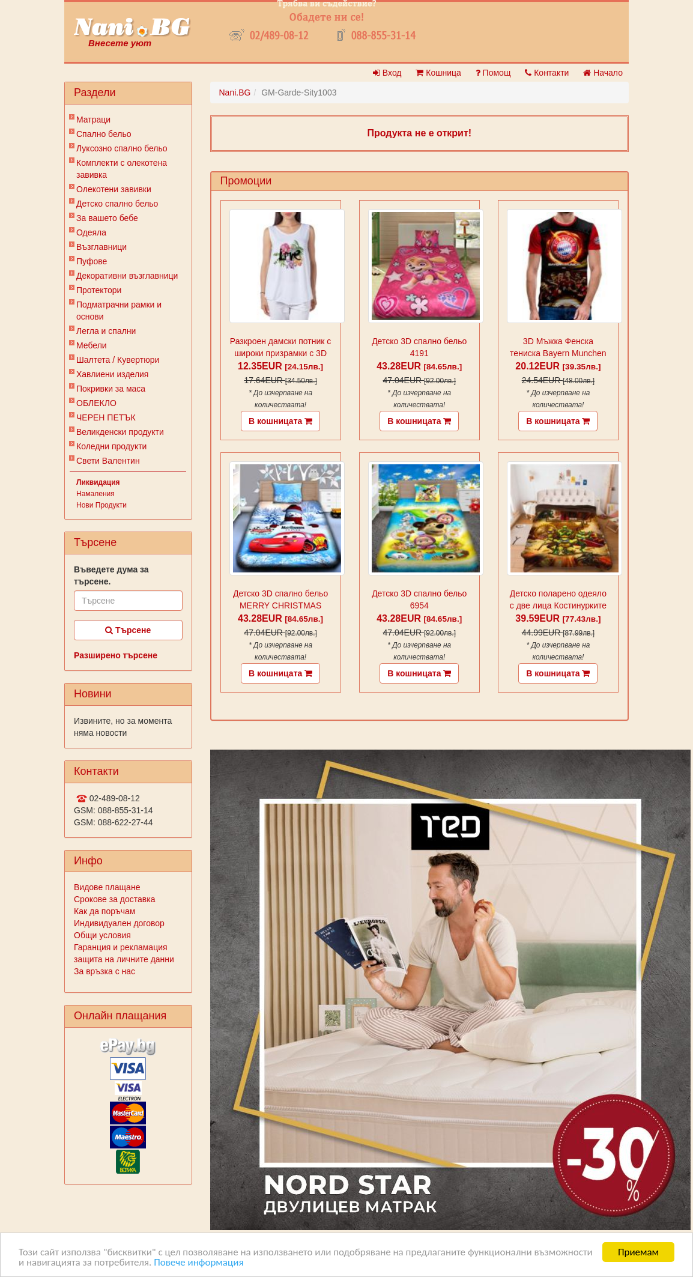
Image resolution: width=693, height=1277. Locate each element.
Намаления (95, 494)
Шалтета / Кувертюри (117, 360)
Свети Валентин (108, 461)
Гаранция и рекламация (121, 947)
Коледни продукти (111, 446)
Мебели (91, 345)
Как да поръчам (104, 911)
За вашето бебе (107, 218)
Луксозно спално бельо (122, 148)
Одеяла (91, 232)
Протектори (98, 290)
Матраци (93, 119)
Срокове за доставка (114, 899)
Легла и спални (106, 331)
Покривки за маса (110, 388)
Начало (603, 72)
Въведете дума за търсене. (111, 575)
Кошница (438, 72)
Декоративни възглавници (127, 276)
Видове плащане (107, 887)
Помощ (493, 72)
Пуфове (91, 261)
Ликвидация (98, 482)
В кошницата (280, 421)
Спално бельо (104, 134)
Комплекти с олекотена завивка (121, 169)
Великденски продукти (120, 432)
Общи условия (102, 935)
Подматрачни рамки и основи (119, 310)
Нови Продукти (101, 505)
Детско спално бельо (117, 203)
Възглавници (101, 247)
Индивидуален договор (119, 923)
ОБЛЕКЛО (96, 403)
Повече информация (198, 1263)
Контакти (547, 72)
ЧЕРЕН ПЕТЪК (106, 417)
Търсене (128, 630)
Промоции (246, 181)
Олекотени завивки (113, 189)
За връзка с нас (104, 971)
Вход (387, 72)
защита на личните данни (124, 959)
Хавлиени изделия (112, 374)
